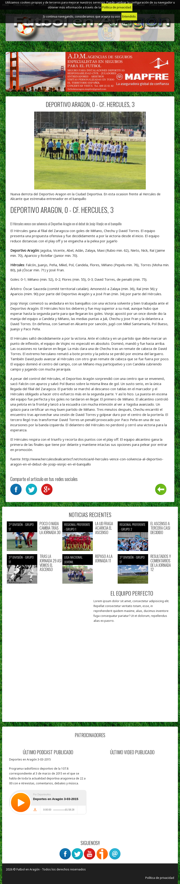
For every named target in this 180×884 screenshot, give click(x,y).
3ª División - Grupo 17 (21, 526)
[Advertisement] (48, 688)
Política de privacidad (159, 878)
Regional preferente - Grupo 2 (132, 526)
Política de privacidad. (117, 7)
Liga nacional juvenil (73, 559)
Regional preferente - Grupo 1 (77, 526)
